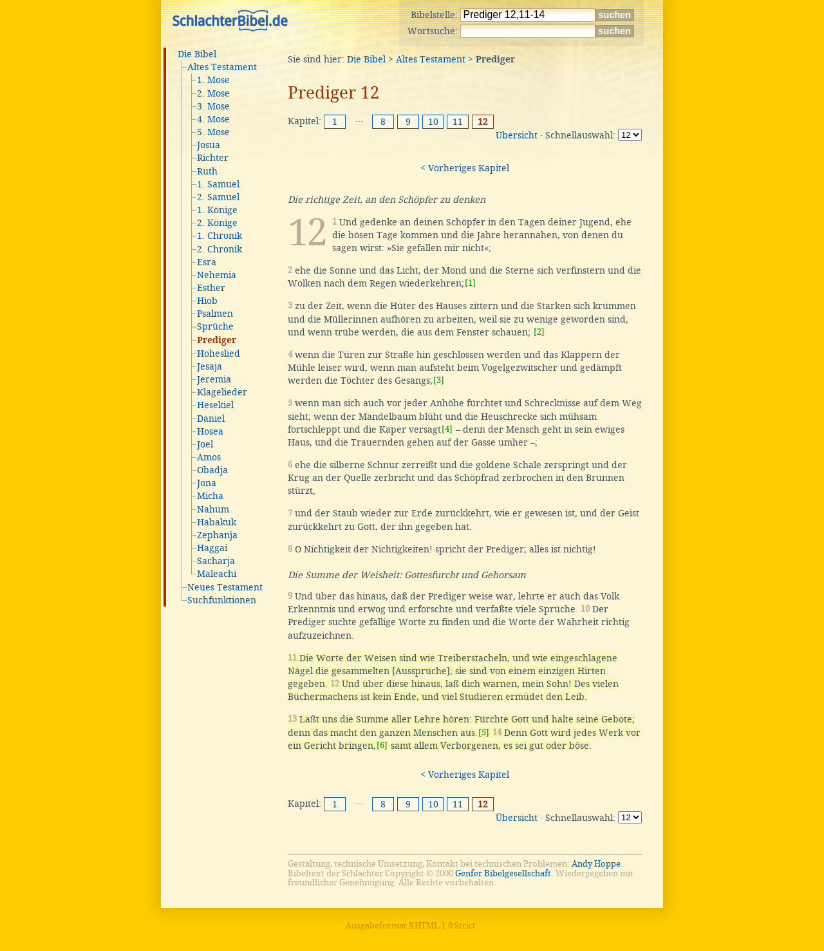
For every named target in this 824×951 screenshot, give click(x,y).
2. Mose (213, 93)
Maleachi (216, 574)
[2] (539, 332)
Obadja (212, 470)
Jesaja (209, 366)
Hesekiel (215, 405)
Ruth (207, 171)
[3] (438, 380)
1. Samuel (218, 184)
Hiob (207, 301)
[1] (470, 283)
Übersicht (517, 135)
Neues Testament (225, 587)
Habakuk (216, 522)
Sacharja (216, 561)
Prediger (216, 340)
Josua (208, 145)
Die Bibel (197, 54)
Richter (213, 158)
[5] (483, 732)
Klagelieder (222, 392)
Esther (211, 288)
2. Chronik (219, 249)
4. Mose (213, 119)
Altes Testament (222, 67)
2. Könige (217, 223)
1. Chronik (219, 236)
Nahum (213, 509)
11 (458, 122)
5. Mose (213, 132)
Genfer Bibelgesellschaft (503, 873)
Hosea (210, 431)
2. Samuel (218, 197)
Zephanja (217, 535)
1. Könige (217, 210)
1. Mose (213, 80)
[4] (447, 429)
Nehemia (216, 275)
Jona (206, 483)
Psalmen (215, 313)
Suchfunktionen (221, 600)
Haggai (212, 548)
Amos (209, 457)
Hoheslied (218, 353)
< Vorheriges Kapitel (464, 168)
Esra (206, 262)
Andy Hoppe (596, 864)
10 (433, 122)
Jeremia (214, 379)
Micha (210, 496)
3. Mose (213, 106)
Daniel (211, 418)
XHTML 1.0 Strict (442, 925)
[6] (382, 745)
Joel (205, 444)
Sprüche (215, 326)
